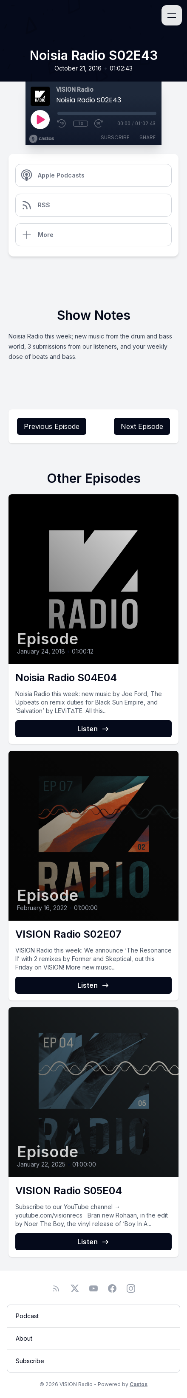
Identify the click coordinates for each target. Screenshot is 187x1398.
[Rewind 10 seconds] (62, 123)
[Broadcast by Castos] (41, 139)
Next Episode (142, 426)
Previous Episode (51, 426)
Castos (138, 1384)
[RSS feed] (56, 1288)
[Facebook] (112, 1288)
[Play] (40, 119)
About (24, 1338)
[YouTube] (93, 1288)
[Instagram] (131, 1288)
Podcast (27, 1315)
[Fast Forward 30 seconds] (99, 123)
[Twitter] (74, 1288)
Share (147, 137)
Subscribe (115, 137)
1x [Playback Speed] (80, 124)
